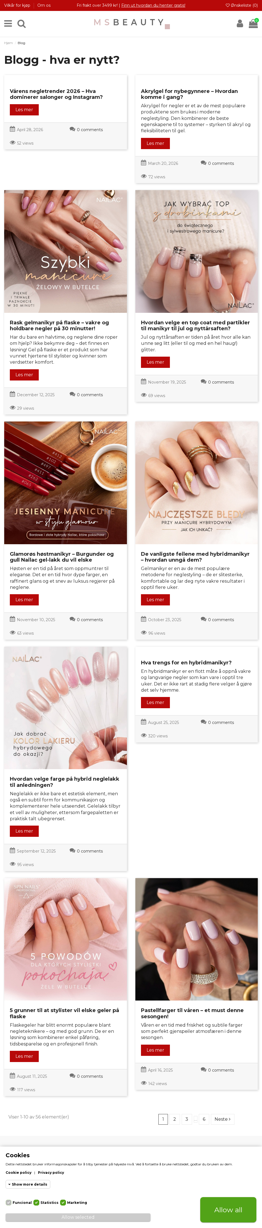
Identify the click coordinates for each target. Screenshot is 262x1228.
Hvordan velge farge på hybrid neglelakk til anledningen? (64, 782)
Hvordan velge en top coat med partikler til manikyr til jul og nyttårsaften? (195, 326)
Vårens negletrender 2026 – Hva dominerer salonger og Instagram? (56, 94)
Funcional (22, 1202)
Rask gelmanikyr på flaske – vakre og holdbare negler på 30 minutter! (59, 326)
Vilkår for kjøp (17, 5)
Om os (44, 5)
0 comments (90, 129)
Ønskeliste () (242, 5)
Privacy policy (51, 1172)
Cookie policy (18, 1172)
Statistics (49, 1202)
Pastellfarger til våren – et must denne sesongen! (192, 1013)
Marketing (77, 1202)
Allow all (228, 1210)
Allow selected (78, 1217)
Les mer (24, 109)
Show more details (29, 1184)
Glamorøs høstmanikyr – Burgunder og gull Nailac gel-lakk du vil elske (62, 557)
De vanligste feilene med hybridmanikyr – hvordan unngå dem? (195, 557)
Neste (223, 1119)
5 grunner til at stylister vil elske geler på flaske (64, 1013)
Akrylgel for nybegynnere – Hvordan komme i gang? (189, 94)
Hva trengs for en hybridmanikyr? (186, 663)
